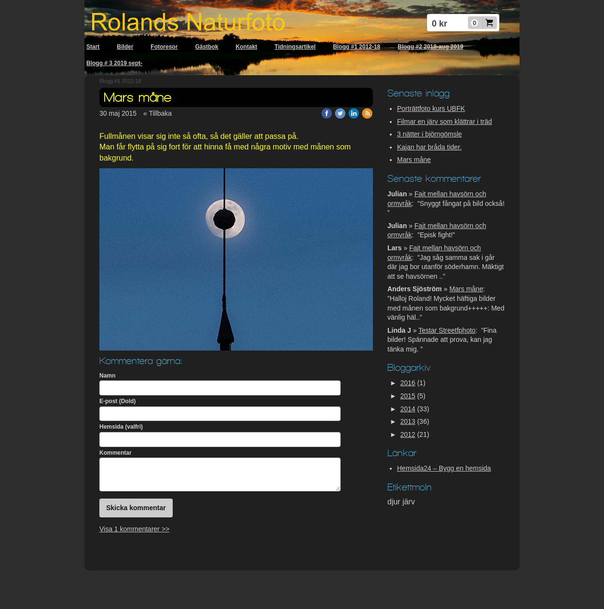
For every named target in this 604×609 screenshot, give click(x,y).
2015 (407, 396)
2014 (407, 409)
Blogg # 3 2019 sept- (114, 63)
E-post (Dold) (117, 401)
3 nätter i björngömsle (429, 134)
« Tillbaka (157, 113)
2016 (407, 383)
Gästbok (206, 46)
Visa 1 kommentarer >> (134, 529)
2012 (407, 434)
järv (408, 502)
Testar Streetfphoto (446, 330)
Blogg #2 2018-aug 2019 (430, 46)
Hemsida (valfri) (121, 426)
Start (92, 46)
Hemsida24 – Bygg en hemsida (444, 468)
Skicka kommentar (136, 508)
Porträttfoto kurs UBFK (431, 108)
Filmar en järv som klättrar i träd (444, 121)
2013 (407, 421)
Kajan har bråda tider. (429, 147)
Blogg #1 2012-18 (356, 46)
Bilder (125, 46)
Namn (107, 375)
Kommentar (115, 452)
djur (394, 502)
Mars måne (414, 159)
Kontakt (246, 46)
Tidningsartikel (295, 46)
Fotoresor (164, 46)
